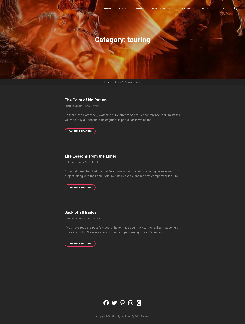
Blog (204, 8)
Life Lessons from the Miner (90, 156)
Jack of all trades (80, 212)
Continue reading (82, 131)
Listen (123, 8)
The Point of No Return (86, 100)
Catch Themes (142, 316)
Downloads (186, 8)
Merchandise (161, 8)
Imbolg (116, 316)
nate (97, 106)
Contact (222, 8)
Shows (140, 8)
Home (108, 8)
